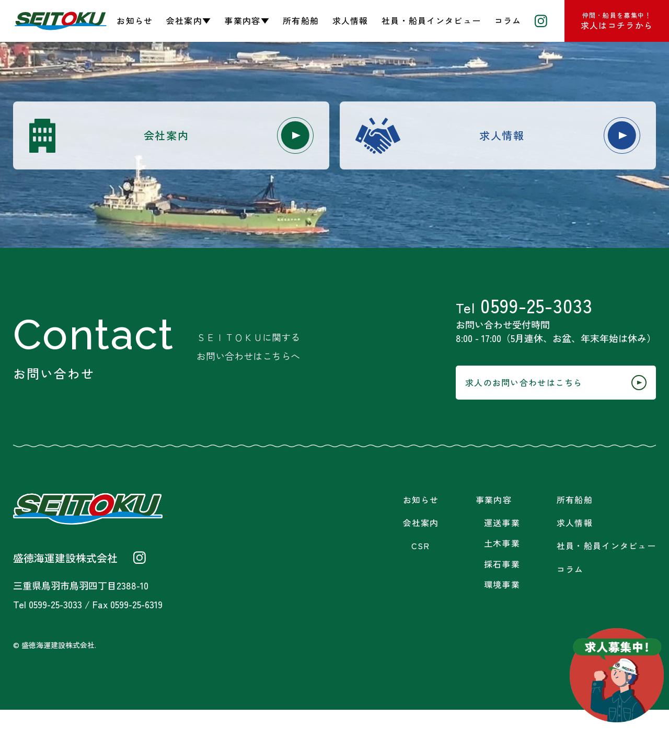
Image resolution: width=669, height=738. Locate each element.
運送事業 (502, 551)
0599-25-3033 (524, 318)
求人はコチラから (617, 20)
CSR (420, 574)
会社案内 (214, 138)
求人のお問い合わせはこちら (535, 407)
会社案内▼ (188, 20)
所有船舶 (301, 20)
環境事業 (502, 613)
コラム (508, 20)
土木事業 (502, 571)
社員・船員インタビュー (431, 20)
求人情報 (350, 20)
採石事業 (502, 592)
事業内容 (494, 528)
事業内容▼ (246, 20)
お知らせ (135, 20)
